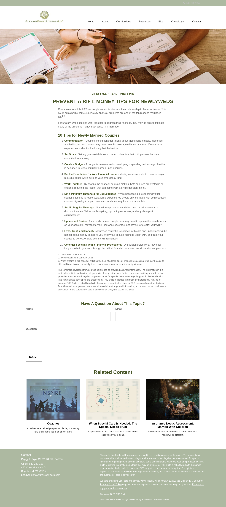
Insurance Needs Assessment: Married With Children (172, 425)
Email (118, 309)
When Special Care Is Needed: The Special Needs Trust (113, 425)
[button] (105, 17)
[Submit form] (34, 357)
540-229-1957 (191, 3)
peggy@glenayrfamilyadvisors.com (40, 475)
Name (29, 309)
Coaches (53, 423)
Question (31, 329)
